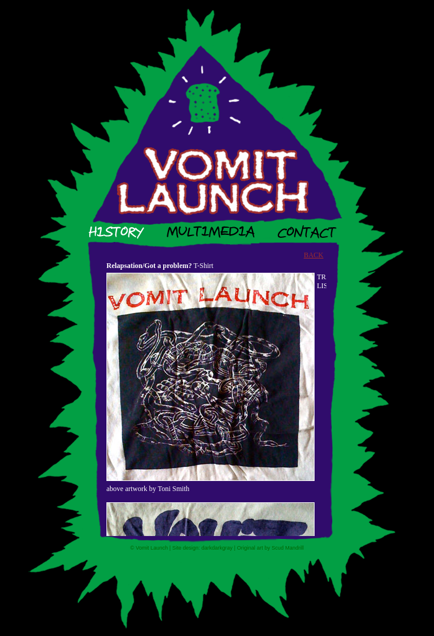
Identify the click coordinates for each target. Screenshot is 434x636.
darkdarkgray (217, 548)
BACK (313, 255)
